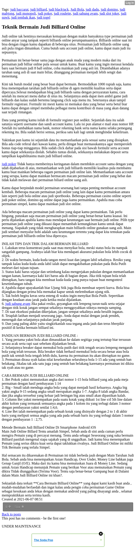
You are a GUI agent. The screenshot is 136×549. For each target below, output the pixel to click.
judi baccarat (19, 9)
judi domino (109, 9)
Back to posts (11, 514)
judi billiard (38, 9)
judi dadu (92, 9)
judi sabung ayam (85, 13)
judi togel (43, 17)
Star (19, 507)
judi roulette (62, 13)
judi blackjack (59, 9)
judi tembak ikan (23, 17)
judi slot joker (109, 13)
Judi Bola (77, 9)
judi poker (45, 13)
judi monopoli (26, 13)
